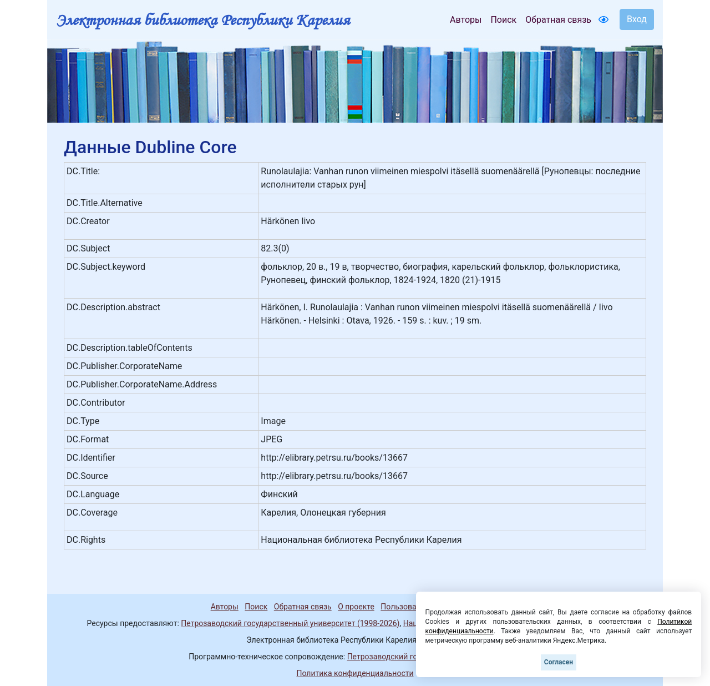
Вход (637, 19)
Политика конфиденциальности (354, 673)
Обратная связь (558, 19)
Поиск (503, 19)
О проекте (356, 606)
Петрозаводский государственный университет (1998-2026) (290, 623)
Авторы (465, 19)
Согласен (558, 662)
